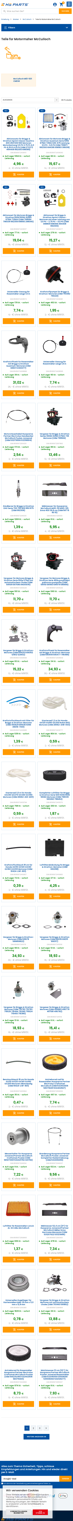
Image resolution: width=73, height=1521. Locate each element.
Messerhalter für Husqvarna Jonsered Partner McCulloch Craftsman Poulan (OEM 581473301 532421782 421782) (18, 1157)
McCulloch (27, 19)
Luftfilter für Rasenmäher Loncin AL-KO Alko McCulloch (18, 1227)
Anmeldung (55, 4)
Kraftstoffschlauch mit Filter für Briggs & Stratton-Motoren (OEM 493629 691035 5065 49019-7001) (18, 723)
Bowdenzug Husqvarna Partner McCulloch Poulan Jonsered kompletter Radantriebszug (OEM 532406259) (54, 1157)
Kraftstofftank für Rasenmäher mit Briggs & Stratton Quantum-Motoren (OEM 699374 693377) (18, 365)
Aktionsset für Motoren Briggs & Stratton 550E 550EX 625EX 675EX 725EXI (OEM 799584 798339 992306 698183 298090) (18, 218)
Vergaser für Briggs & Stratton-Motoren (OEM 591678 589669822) (18, 939)
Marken (16, 19)
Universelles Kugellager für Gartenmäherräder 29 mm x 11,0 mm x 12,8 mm (18, 1302)
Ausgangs (7, 100)
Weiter (46, 1428)
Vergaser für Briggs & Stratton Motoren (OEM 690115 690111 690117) (55, 939)
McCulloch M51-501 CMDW (22, 80)
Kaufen (20, 174)
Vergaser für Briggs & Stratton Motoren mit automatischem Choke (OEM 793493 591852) (55, 1302)
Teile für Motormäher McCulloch (48, 19)
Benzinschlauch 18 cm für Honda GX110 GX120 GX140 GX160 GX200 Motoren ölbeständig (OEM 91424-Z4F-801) (18, 1082)
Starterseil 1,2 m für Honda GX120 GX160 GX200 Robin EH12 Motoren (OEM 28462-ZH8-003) (54, 722)
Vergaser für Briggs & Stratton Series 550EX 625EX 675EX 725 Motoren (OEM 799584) (55, 436)
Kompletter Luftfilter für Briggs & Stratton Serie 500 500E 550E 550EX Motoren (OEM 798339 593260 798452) (54, 796)
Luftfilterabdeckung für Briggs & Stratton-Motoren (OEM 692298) (54, 867)
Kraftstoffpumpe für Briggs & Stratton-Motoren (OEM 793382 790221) (54, 294)
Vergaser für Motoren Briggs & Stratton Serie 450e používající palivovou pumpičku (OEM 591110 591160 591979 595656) (54, 581)
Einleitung (5, 19)
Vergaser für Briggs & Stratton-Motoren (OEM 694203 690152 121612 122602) (18, 652)
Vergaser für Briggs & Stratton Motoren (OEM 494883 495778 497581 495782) (55, 1009)
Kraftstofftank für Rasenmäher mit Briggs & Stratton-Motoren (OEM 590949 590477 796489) (54, 652)
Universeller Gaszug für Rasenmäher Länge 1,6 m (54, 363)
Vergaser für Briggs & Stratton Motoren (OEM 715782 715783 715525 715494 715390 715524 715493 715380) (18, 1010)
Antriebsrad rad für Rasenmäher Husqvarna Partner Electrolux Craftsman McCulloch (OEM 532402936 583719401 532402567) (54, 1083)
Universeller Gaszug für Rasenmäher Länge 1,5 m (18, 293)
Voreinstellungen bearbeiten (18, 1512)
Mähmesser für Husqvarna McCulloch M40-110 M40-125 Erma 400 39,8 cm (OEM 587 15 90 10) (54, 509)
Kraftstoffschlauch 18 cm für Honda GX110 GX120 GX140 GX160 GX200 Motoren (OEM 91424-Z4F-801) (18, 868)
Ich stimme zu (40, 1512)
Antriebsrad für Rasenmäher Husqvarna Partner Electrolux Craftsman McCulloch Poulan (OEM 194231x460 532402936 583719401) (18, 1374)
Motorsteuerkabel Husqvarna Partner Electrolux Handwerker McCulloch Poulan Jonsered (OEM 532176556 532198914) (18, 437)
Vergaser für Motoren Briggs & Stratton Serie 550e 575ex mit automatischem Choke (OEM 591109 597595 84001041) (18, 581)
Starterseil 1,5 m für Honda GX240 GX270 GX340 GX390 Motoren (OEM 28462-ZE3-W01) (18, 795)
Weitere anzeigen (36, 1436)
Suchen (65, 11)
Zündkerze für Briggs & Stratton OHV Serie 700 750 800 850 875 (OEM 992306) (18, 508)
